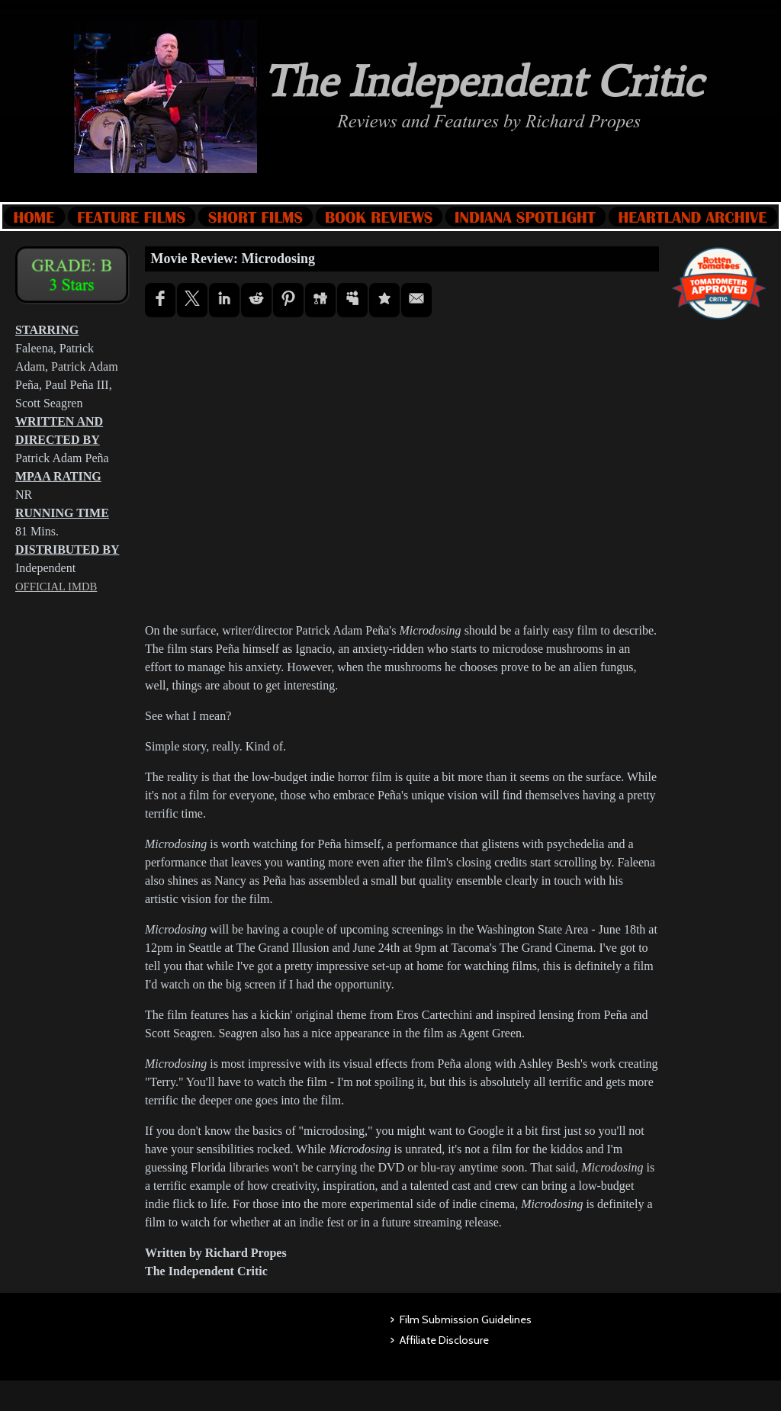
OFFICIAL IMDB (56, 586)
